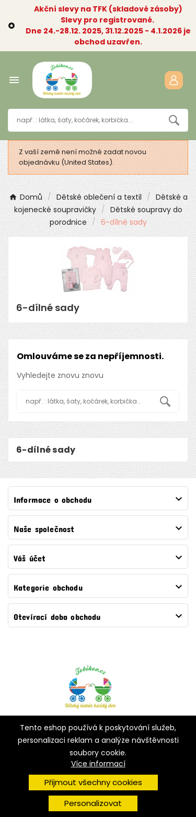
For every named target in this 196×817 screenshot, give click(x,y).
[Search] (174, 120)
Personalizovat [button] (93, 803)
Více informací (98, 763)
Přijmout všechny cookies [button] (93, 782)
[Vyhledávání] (84, 120)
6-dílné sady (46, 450)
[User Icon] (174, 80)
